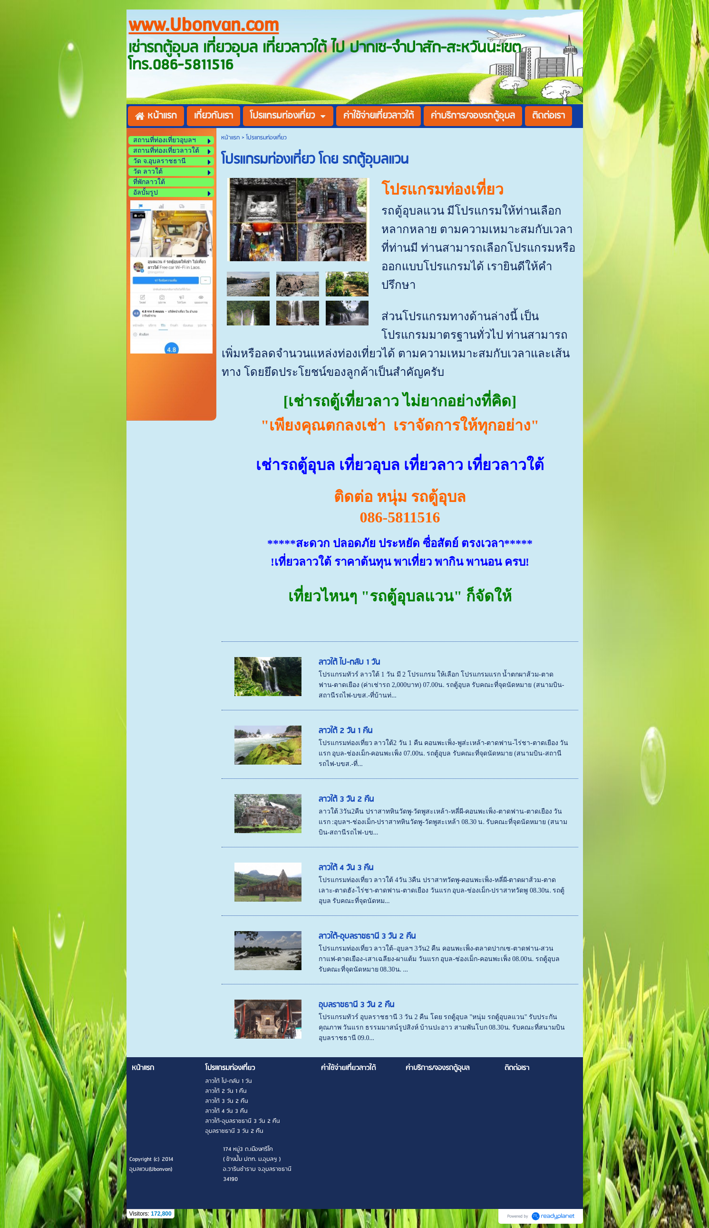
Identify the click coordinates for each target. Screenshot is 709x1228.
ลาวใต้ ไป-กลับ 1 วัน (349, 662)
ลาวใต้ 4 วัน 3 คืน (346, 868)
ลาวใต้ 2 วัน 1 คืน (345, 731)
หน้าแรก (230, 138)
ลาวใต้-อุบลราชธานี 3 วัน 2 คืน (367, 936)
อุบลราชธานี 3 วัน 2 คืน (356, 1005)
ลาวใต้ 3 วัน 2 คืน (346, 799)
